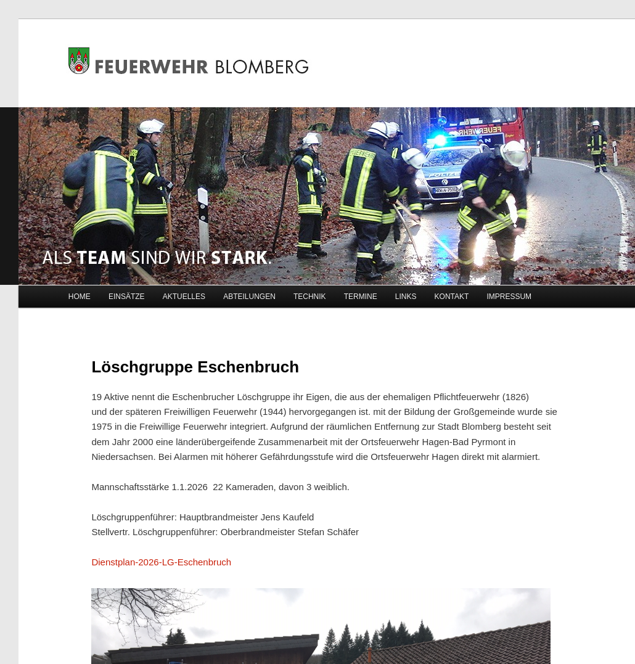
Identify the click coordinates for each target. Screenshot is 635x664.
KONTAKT (452, 296)
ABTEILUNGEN (249, 296)
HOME (79, 296)
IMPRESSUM (508, 296)
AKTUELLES (184, 296)
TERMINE (360, 296)
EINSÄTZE (127, 296)
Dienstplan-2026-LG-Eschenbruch (161, 562)
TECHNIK (309, 296)
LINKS (406, 296)
